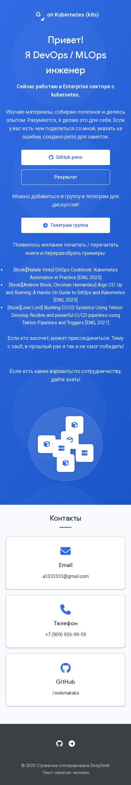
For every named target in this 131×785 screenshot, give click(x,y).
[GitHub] (59, 744)
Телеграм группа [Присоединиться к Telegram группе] (65, 225)
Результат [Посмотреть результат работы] (65, 177)
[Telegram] (72, 744)
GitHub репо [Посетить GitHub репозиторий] (66, 157)
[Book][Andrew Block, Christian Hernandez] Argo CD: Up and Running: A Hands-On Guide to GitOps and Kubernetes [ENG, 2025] (65, 292)
